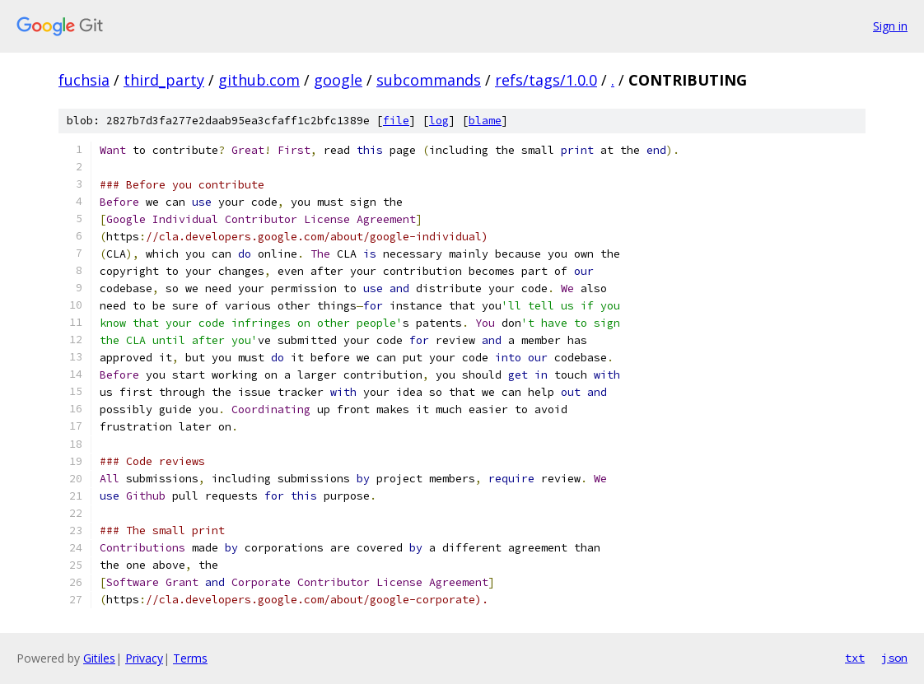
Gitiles (99, 658)
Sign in (890, 26)
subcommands (428, 80)
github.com (259, 80)
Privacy (144, 658)
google (338, 80)
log (439, 121)
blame (485, 121)
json (894, 657)
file (396, 121)
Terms (190, 658)
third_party (164, 80)
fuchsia (84, 80)
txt (855, 657)
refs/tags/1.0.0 (546, 80)
